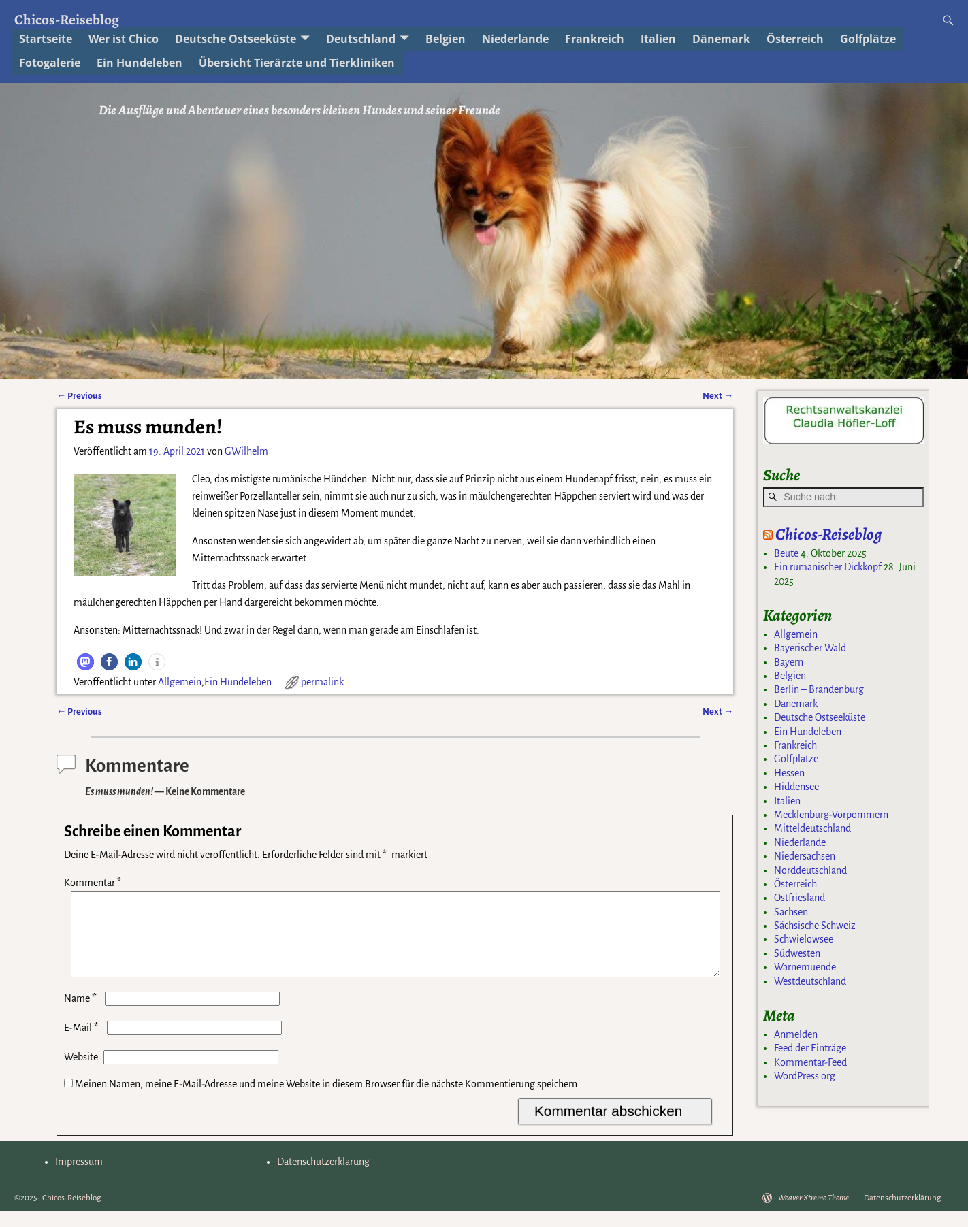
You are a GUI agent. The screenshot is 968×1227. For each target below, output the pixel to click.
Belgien (790, 675)
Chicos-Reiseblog (66, 19)
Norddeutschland (810, 870)
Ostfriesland (799, 897)
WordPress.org (804, 1075)
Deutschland (361, 38)
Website (81, 1073)
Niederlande (515, 38)
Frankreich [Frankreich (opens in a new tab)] (594, 38)
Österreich (795, 884)
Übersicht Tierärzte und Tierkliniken (297, 62)
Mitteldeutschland (812, 828)
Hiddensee (796, 786)
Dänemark (796, 703)
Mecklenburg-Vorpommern (831, 814)
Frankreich (795, 745)
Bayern (788, 662)
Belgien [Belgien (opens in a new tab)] (445, 38)
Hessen (789, 773)
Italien (658, 38)
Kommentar (94, 882)
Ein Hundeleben (238, 681)
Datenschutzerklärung (323, 1178)
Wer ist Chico (123, 38)
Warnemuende (805, 967)
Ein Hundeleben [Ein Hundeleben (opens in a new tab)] (139, 62)
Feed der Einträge (810, 1048)
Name (81, 1014)
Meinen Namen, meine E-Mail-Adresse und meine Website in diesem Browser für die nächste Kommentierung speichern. (327, 1100)
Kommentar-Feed (810, 1062)
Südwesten (797, 953)
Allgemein (179, 681)
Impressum (79, 1178)
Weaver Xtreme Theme (813, 1214)
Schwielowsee (803, 939)
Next (718, 396)
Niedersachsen (804, 856)
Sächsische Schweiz (815, 925)
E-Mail (82, 1043)
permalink (322, 681)
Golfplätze (868, 38)
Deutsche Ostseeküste (235, 38)
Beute (786, 553)
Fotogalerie (49, 62)
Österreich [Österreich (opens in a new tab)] (795, 38)
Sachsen (791, 911)
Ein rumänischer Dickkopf (828, 566)
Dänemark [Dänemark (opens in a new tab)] (721, 38)
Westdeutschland (810, 981)
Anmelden (796, 1034)
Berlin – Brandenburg (819, 689)
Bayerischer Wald (810, 647)
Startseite (45, 38)
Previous (79, 396)
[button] (85, 661)
